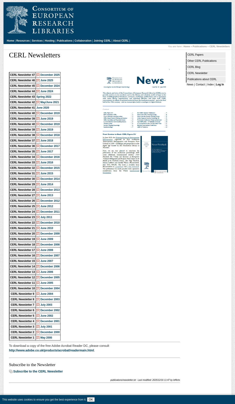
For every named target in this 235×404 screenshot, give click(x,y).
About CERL (121, 40)
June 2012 (46, 206)
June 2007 (46, 261)
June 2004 (46, 293)
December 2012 (50, 200)
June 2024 (46, 91)
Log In (220, 84)
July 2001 (46, 326)
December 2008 (50, 244)
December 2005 (50, 277)
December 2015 (50, 167)
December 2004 (50, 288)
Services (37, 40)
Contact (200, 84)
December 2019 (50, 113)
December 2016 (50, 157)
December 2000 (50, 332)
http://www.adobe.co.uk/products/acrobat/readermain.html (51, 350)
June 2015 (46, 173)
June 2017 (46, 151)
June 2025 (46, 80)
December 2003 (50, 299)
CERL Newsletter (197, 73)
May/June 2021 (49, 102)
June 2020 (42, 107)
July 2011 (46, 217)
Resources (23, 40)
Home (10, 40)
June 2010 (46, 228)
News (190, 84)
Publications (64, 40)
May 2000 (46, 337)
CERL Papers (195, 54)
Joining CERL (102, 40)
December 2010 (50, 222)
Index (210, 84)
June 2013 (46, 195)
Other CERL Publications (202, 60)
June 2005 (46, 282)
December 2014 (50, 178)
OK (91, 399)
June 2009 (46, 239)
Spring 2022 (43, 96)
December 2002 (50, 310)
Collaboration (83, 40)
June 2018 (46, 140)
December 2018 (50, 135)
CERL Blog (193, 67)
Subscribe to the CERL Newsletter (38, 371)
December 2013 (50, 189)
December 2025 (50, 74)
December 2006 (50, 266)
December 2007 (50, 255)
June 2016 (46, 162)
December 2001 (50, 321)
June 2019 (46, 118)
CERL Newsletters (219, 46)
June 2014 (46, 184)
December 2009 (50, 233)
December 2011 (50, 211)
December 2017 (50, 146)
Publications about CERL (202, 79)
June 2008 (46, 250)
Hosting (50, 40)
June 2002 (46, 315)
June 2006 (46, 271)
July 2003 (46, 304)
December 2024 (50, 85)
